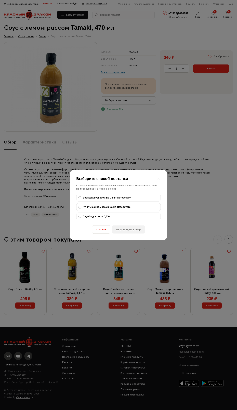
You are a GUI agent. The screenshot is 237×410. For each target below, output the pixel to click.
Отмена (101, 229)
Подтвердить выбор (128, 229)
